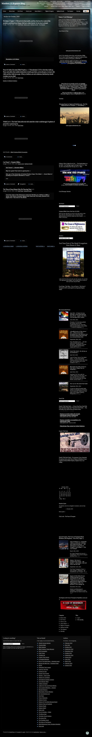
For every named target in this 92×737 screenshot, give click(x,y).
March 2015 (68, 661)
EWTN (40, 665)
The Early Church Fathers (45, 716)
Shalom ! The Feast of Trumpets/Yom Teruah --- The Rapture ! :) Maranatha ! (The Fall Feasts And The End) (78, 562)
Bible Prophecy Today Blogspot (46, 649)
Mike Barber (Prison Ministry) (46, 691)
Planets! (46, 6)
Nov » (64, 498)
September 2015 (69, 655)
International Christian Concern (46, 679)
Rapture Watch (42, 708)
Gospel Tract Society (44, 673)
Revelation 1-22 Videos (12, 59)
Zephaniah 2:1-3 (64, 87)
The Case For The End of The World (78, 383)
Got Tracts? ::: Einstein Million (11, 162)
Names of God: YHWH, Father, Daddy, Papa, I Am (62, 6)
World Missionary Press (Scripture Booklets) (49, 724)
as (77, 92)
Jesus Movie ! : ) (38, 11)
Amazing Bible (42, 645)
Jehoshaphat (78, 62)
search (78, 6)
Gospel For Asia (43, 671)
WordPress (12, 732)
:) (81, 92)
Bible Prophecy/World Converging (18, 152)
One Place (41, 696)
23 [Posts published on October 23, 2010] (69, 494)
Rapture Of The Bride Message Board (48, 702)
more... (24, 64)
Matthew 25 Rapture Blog (13, 3)
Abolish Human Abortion (45, 643)
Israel (60, 85)
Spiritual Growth (60, 11)
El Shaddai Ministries (44, 659)
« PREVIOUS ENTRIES (21, 246)
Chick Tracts (42, 653)
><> (83, 92)
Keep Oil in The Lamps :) (79, 1)
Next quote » (62, 511)
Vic (5, 24)
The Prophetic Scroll (44, 720)
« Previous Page (8, 246)
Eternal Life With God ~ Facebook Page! (49, 663)
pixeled (19, 732)
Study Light (41, 710)
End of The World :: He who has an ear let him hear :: (78, 352)
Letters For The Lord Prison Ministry (47, 685)
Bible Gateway (42, 647)
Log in (78, 617)
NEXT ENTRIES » (40, 246)
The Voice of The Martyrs (45, 722)
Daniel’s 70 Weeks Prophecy (10, 80)
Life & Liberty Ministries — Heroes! (47, 687)
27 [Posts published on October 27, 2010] (64, 496)
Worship (78, 11)
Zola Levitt (41, 726)
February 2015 (68, 663)
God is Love (28, 11)
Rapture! (77, 4)
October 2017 (68, 647)
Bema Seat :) (68, 1)
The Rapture (70, 11)
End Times (20, 11)
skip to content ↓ (86, 6)
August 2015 (68, 657)
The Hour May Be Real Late (59, 3)
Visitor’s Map (50, 4)
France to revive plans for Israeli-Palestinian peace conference (70, 415)
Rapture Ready (42, 706)
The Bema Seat (42, 714)
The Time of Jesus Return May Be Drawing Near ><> (18, 189)
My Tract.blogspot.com (44, 694)
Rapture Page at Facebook (45, 704)
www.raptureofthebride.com (73, 125)
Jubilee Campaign (43, 683)
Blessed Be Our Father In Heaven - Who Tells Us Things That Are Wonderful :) (78, 368)
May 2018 (67, 645)
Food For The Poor (43, 669)
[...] (83, 327)
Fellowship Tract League (45, 667)
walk (75, 92)
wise (80, 92)
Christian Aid (42, 655)
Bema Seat (11, 11)
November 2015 (69, 651)
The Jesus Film (42, 718)
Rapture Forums (43, 700)
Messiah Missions (43, 689)
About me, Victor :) (43, 1)
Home (4, 11)
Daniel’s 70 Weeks (86, 4)
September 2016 (69, 649)
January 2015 (68, 665)
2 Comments (9, 157)
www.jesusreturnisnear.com (73, 50)
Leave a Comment (10, 64)
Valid (80, 619)
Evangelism (23, 184)
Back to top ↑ (43, 732)
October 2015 (68, 653)
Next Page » (51, 246)
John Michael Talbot (44, 681)
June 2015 (67, 659)
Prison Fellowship (43, 698)
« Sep (60, 498)
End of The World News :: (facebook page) (49, 661)
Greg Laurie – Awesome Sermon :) (76, 3)
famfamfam (36, 732)
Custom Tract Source (44, 657)
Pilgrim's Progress (49, 11)
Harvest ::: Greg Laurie (44, 675)
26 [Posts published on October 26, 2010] (63, 496)
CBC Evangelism (43, 651)
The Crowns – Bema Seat (56, 1)
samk (23, 732)
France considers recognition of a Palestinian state (70, 421)
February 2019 (68, 643)
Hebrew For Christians (44, 677)
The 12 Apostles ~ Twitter (45, 712)
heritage (83, 83)
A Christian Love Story (61, 4)
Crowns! (70, 4)
